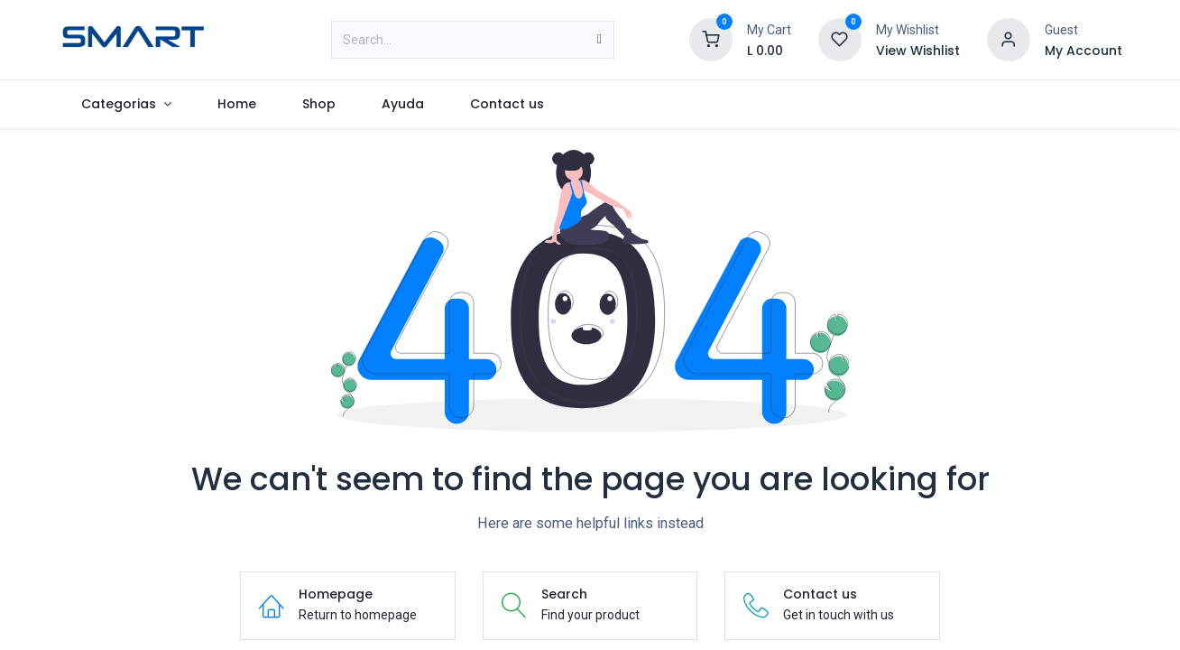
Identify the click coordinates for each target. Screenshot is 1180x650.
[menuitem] (127, 104)
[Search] (599, 40)
